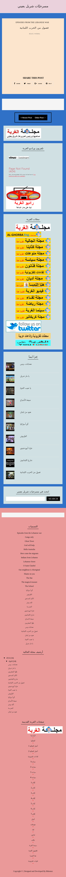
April (11, 661)
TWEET (27, 83)
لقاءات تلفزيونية (33, 756)
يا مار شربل (24, 376)
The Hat (29, 578)
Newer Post (26, 117)
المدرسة (29, 607)
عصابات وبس (29, 627)
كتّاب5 (33, 803)
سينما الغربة (33, 845)
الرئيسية (32, 735)
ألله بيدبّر (11, 704)
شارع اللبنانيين (26, 460)
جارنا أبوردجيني (26, 448)
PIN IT (49, 83)
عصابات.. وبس (26, 364)
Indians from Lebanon (29, 558)
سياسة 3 (33, 772)
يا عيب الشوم (25, 388)
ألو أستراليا (24, 424)
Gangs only (29, 537)
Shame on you (29, 574)
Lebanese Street (29, 562)
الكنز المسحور (29, 598)
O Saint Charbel (29, 566)
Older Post (40, 117)
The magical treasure (29, 582)
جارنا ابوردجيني (29, 611)
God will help (29, 545)
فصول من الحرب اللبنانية (30, 472)
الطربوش (23, 436)
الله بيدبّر (29, 602)
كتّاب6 (33, 809)
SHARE (17, 83)
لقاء (33, 830)
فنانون (33, 835)
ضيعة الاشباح (29, 619)
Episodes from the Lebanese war (32, 22)
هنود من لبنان (25, 412)
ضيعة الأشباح (25, 400)
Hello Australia (29, 549)
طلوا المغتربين (29, 623)
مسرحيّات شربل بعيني (33, 6)
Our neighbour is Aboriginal (29, 570)
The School (29, 586)
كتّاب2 (33, 788)
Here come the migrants (29, 553)
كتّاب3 (33, 793)
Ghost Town (29, 541)
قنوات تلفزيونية (33, 861)
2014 (8, 658)
